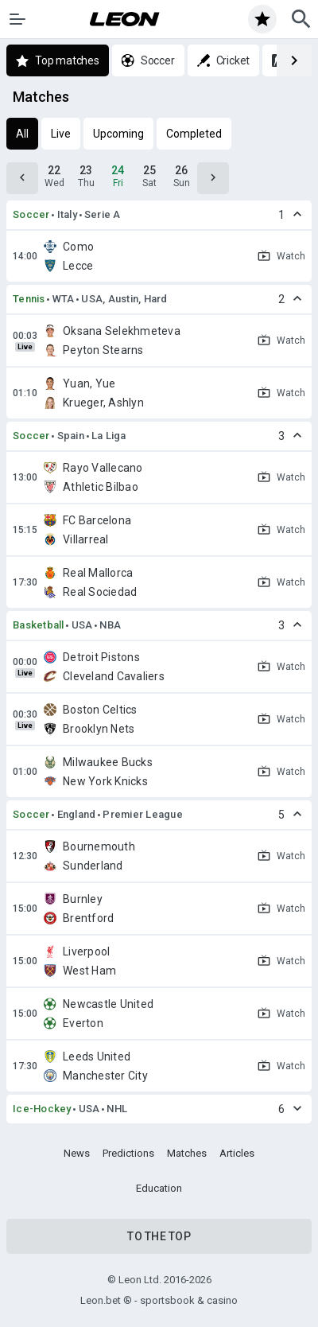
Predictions (128, 1153)
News (77, 1153)
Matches (187, 1153)
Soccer (31, 214)
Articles (236, 1153)
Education (159, 1188)
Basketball (38, 625)
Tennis (29, 299)
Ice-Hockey (42, 1109)
